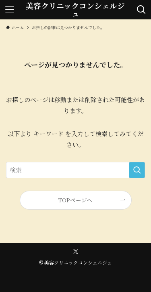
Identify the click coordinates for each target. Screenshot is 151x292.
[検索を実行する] (137, 170)
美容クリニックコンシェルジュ (75, 9)
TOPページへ (75, 200)
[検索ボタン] (141, 9)
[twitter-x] (75, 251)
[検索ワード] (75, 170)
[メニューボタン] (9, 9)
